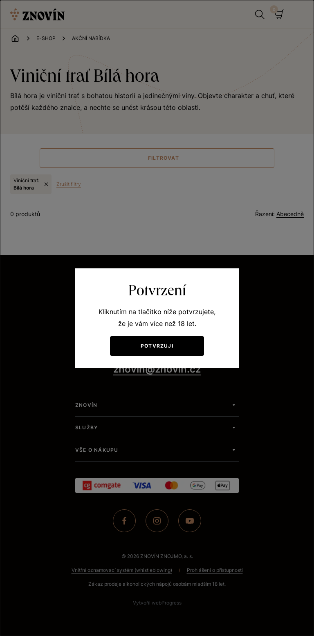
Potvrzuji (157, 346)
